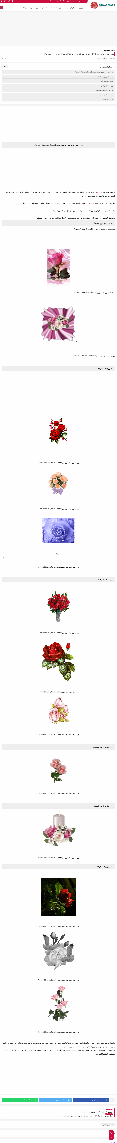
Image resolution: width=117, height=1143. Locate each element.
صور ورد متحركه (107, 81)
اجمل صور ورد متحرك (105, 76)
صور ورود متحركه (107, 99)
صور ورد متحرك (46, 7)
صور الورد (98, 192)
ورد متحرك (57, 7)
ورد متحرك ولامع (107, 86)
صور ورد (82, 7)
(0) (4, 58)
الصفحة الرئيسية (80, 2)
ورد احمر (66, 7)
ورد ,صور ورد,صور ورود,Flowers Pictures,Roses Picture (94, 72)
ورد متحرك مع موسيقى (104, 90)
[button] (91, 1100)
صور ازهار (73, 7)
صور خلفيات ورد (22, 7)
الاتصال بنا (51, 2)
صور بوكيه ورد (34, 7)
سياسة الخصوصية (60, 2)
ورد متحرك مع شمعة (105, 95)
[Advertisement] (58, 29)
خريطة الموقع (71, 2)
